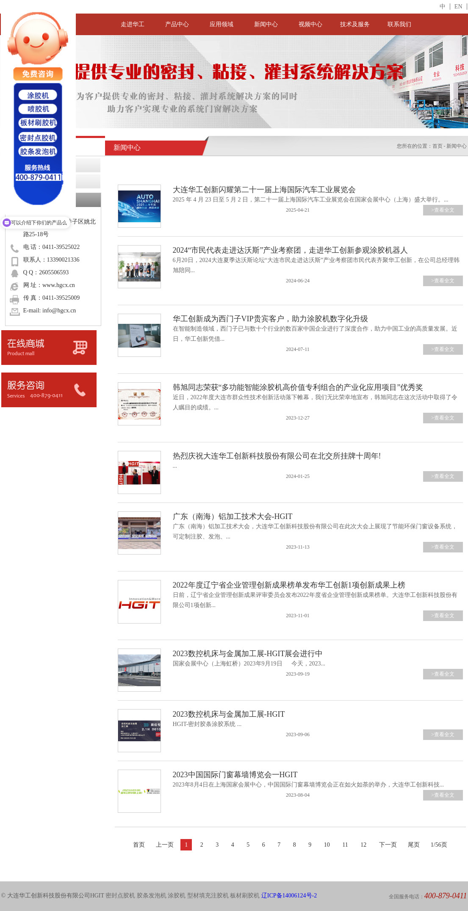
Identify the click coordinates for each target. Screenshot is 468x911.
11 (345, 845)
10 (327, 845)
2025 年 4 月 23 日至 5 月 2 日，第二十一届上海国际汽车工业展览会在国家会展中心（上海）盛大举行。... (311, 199)
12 (363, 845)
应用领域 (221, 24)
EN (458, 6)
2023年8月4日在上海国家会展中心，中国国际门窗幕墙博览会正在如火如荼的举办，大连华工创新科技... (308, 784)
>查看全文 (442, 210)
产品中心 (177, 24)
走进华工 (132, 24)
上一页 (165, 845)
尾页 (414, 845)
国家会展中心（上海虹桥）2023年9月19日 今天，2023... (249, 663)
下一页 (388, 845)
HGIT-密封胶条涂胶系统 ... (207, 724)
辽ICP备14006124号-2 (289, 895)
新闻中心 (266, 24)
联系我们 (399, 24)
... (175, 466)
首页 (437, 146)
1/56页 (439, 845)
